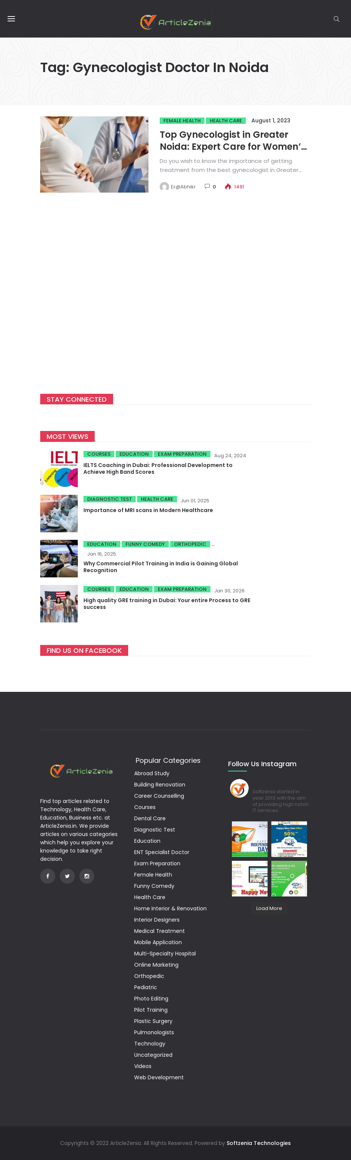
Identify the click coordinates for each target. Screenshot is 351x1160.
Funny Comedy (145, 544)
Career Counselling (159, 796)
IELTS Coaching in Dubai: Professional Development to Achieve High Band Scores (158, 468)
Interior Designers (157, 919)
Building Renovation (159, 784)
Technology (149, 1043)
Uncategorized (153, 1055)
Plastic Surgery (153, 1021)
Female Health (182, 121)
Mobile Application (158, 942)
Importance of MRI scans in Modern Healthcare (148, 510)
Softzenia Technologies (259, 1143)
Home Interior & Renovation (170, 908)
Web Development (159, 1077)
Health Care (226, 121)
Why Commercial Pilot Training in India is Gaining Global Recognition (160, 567)
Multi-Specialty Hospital (165, 953)
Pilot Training (151, 1010)
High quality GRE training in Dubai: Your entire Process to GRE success (166, 604)
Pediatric (145, 987)
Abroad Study (151, 773)
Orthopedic (190, 544)
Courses (98, 454)
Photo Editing (151, 998)
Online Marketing (156, 965)
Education (134, 454)
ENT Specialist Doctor (161, 852)
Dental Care (150, 818)
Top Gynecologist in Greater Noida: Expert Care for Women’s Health (233, 146)
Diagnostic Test (109, 499)
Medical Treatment (159, 931)
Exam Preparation (182, 454)
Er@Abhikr (183, 186)
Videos (142, 1066)
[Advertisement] (175, 303)
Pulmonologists (154, 1032)
